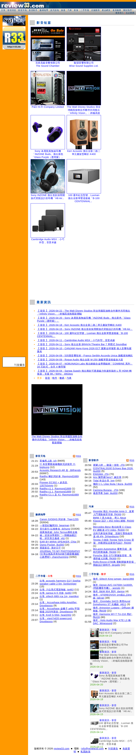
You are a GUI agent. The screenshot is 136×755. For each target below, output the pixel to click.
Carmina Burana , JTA (105, 490)
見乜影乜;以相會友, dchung (55, 528)
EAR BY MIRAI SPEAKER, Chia (58, 541)
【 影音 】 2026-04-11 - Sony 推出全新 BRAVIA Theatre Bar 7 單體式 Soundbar (82, 344)
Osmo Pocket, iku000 (52, 544)
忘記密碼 (130, 13)
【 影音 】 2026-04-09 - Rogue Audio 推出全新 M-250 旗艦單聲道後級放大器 (80, 359)
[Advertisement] (82, 272)
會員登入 (119, 13)
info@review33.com (92, 748)
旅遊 (63, 10)
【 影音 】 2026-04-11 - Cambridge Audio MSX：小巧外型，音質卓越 (76, 340)
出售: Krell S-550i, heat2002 (55, 615)
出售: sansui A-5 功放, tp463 (56, 593)
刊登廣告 (113, 748)
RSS (78, 456)
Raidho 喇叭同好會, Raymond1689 (59, 476)
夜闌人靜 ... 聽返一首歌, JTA (109, 465)
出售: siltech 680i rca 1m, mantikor (59, 596)
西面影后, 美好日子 (50, 547)
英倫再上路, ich (48, 460)
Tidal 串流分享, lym (104, 480)
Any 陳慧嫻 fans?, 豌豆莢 (107, 477)
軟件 (54, 378)
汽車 (69, 10)
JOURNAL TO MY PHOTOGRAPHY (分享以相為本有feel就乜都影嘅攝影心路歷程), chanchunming (60, 554)
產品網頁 (106, 10)
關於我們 (127, 10)
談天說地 (54, 10)
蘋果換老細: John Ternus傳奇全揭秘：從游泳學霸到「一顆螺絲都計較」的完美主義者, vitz (58, 535)
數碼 (62, 378)
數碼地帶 (44, 10)
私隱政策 (85, 751)
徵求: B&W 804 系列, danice (109, 591)
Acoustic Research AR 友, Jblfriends (60, 470)
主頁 (3, 10)
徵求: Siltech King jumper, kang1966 (113, 578)
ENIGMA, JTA (101, 474)
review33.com (61, 748)
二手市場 (84, 10)
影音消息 (11, 10)
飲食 (76, 10)
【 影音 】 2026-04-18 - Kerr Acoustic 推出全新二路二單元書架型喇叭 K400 (79, 325)
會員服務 (117, 10)
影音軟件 (33, 10)
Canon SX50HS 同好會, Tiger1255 (59, 519)
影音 (47, 378)
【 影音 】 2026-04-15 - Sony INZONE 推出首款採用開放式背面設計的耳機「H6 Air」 (85, 329)
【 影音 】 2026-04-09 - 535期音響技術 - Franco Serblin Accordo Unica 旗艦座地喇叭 (85, 355)
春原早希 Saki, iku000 (105, 493)
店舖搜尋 (95, 10)
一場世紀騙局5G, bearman (54, 525)
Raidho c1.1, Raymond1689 (55, 488)
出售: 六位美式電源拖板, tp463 (57, 589)
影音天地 (22, 10)
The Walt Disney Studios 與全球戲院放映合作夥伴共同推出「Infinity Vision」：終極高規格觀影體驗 (56, 438)
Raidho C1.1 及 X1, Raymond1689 (59, 494)
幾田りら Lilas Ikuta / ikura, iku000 (112, 484)
